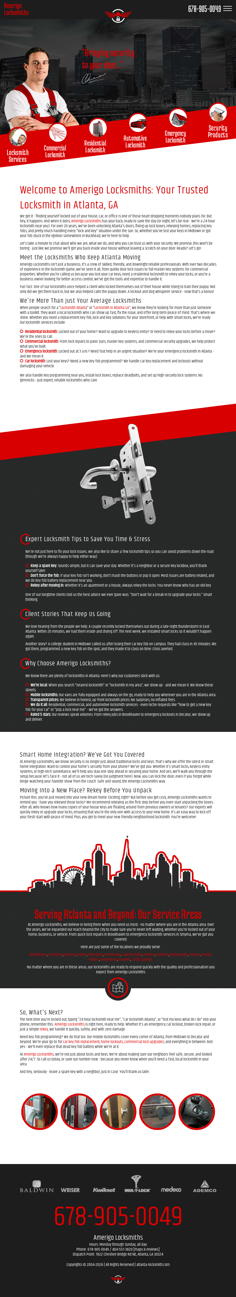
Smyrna (194, 954)
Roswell (124, 959)
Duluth (81, 954)
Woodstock (109, 959)
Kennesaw (112, 954)
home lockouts (112, 1041)
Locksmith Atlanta (74, 307)
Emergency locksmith (41, 351)
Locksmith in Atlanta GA (111, 307)
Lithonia (149, 954)
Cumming (56, 954)
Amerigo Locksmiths (86, 221)
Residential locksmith (41, 331)
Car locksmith (35, 361)
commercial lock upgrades (144, 1041)
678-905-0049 (118, 1217)
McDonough (178, 954)
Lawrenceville (131, 954)
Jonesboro (95, 954)
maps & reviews (146, 1249)
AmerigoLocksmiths (16, 8)
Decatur (70, 954)
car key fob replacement (81, 1041)
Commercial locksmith (41, 341)
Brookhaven (38, 954)
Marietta (162, 954)
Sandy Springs (142, 959)
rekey (44, 1029)
